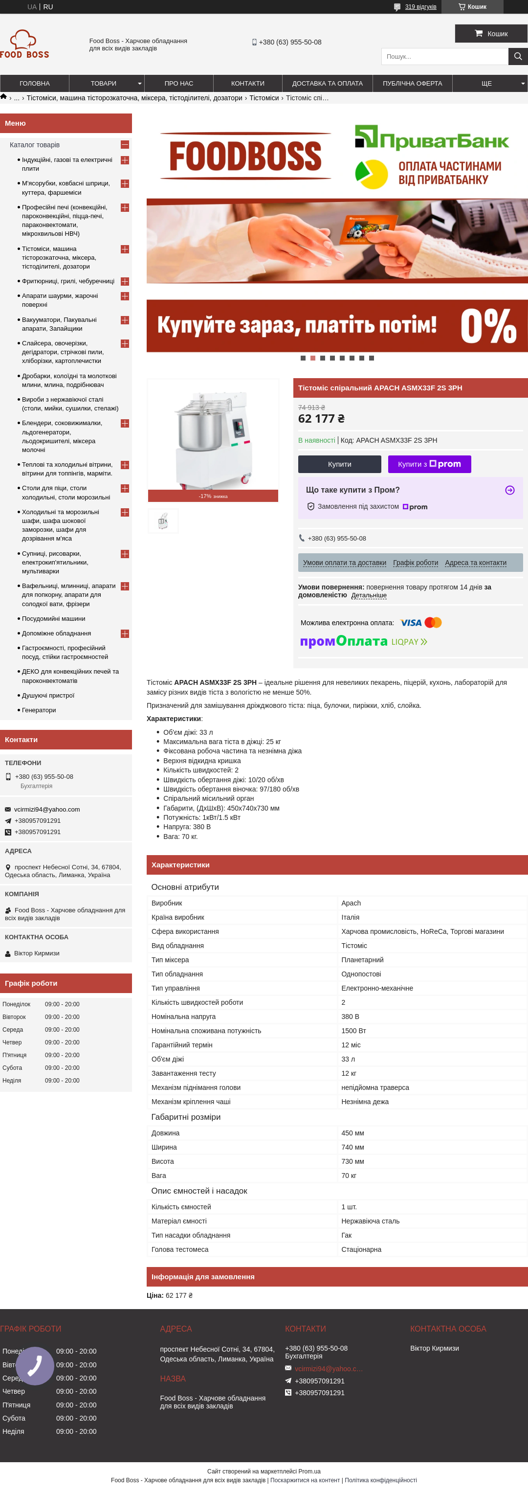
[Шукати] (518, 56)
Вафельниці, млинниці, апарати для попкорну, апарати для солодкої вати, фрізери (69, 594)
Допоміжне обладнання (56, 633)
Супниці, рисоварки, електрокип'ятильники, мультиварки (55, 562)
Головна (35, 83)
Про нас (179, 83)
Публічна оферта (412, 83)
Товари (103, 83)
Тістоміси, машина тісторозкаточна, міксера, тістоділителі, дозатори (134, 98)
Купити (340, 464)
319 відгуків (421, 6)
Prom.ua (310, 1471)
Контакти (247, 83)
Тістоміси (264, 98)
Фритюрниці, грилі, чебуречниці (68, 281)
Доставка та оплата (327, 83)
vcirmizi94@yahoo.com (47, 809)
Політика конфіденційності (381, 1480)
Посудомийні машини (53, 618)
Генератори (39, 710)
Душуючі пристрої (48, 695)
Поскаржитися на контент (305, 1480)
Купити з (429, 464)
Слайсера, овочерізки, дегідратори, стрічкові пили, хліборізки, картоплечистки (63, 352)
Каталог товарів (35, 145)
